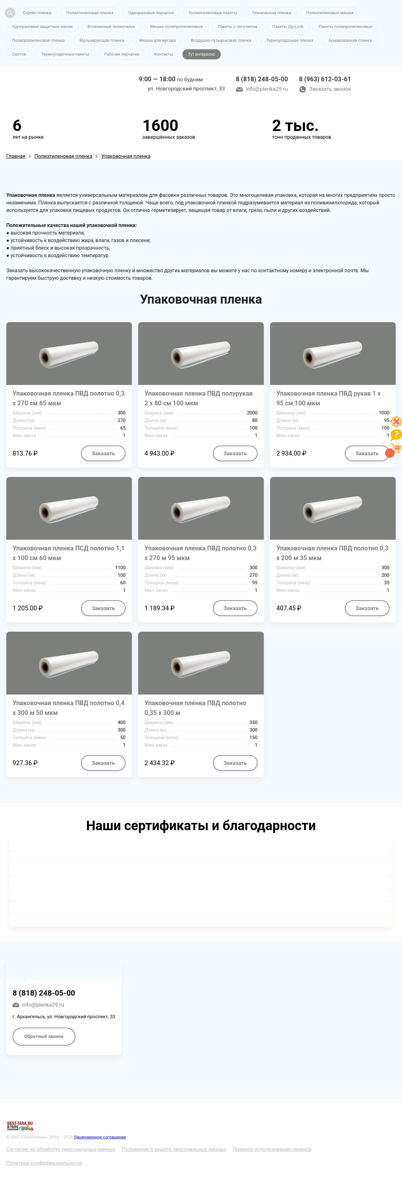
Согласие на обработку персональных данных (61, 1149)
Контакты (163, 54)
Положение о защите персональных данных (174, 1149)
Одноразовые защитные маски (42, 26)
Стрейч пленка (37, 12)
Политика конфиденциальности (44, 1163)
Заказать (103, 453)
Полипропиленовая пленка (38, 40)
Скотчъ (19, 54)
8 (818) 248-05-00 (262, 79)
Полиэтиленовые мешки (329, 12)
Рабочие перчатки (121, 54)
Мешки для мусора (157, 40)
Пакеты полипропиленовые (345, 26)
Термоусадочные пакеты (65, 54)
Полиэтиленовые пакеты (213, 12)
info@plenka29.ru (267, 89)
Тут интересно (201, 54)
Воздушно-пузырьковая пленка (221, 40)
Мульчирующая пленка (102, 40)
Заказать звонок (330, 89)
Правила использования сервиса (272, 1149)
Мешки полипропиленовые (176, 26)
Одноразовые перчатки (151, 12)
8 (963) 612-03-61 (325, 79)
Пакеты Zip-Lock (287, 26)
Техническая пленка (271, 12)
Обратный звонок (44, 1036)
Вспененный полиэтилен (111, 26)
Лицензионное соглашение (100, 1137)
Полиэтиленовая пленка (89, 12)
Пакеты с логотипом (238, 26)
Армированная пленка (350, 40)
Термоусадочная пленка (289, 40)
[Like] (396, 426)
